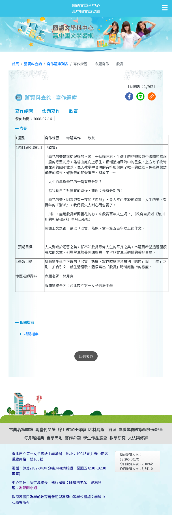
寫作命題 (73, 438)
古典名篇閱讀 (21, 429)
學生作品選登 (95, 438)
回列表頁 (86, 356)
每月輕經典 (34, 438)
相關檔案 (31, 333)
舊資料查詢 (33, 63)
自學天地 (54, 438)
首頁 (15, 63)
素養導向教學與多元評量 (141, 429)
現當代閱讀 (45, 429)
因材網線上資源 (102, 429)
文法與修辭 (138, 438)
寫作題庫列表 (57, 63)
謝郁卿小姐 (28, 487)
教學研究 (118, 438)
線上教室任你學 (72, 429)
